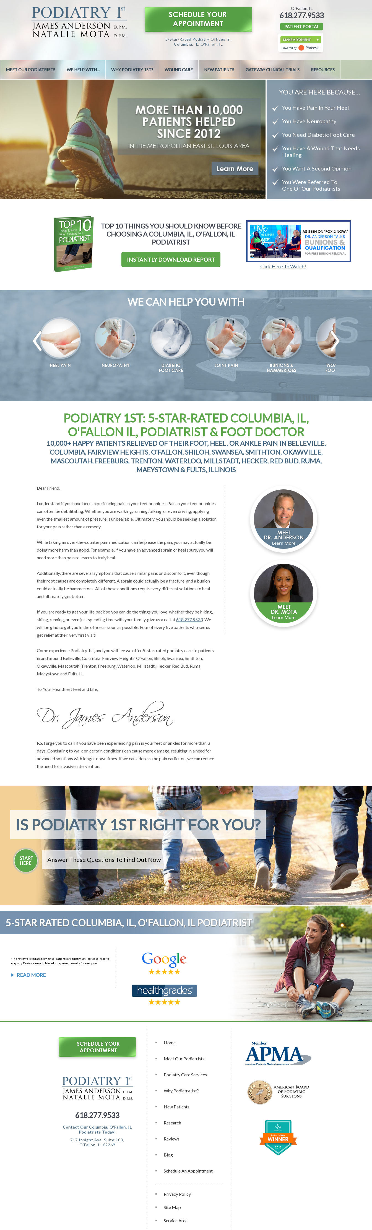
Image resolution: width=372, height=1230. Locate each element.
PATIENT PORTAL (301, 26)
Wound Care (179, 69)
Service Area (176, 1220)
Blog (168, 1154)
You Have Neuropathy (309, 121)
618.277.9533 (302, 15)
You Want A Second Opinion (317, 168)
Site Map (172, 1207)
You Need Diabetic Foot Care (318, 134)
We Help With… (83, 69)
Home (170, 1042)
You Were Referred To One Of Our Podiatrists (311, 185)
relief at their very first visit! (70, 635)
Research (172, 1122)
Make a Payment (297, 40)
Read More (31, 975)
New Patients (219, 69)
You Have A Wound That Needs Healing (321, 151)
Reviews (172, 1138)
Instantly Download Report (171, 259)
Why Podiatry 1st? (132, 69)
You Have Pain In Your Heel (315, 107)
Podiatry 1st (82, 650)
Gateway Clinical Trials (273, 69)
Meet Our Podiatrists (30, 69)
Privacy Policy (177, 1194)
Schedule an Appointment (188, 1170)
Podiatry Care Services (185, 1074)
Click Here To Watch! (283, 266)
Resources (323, 69)
